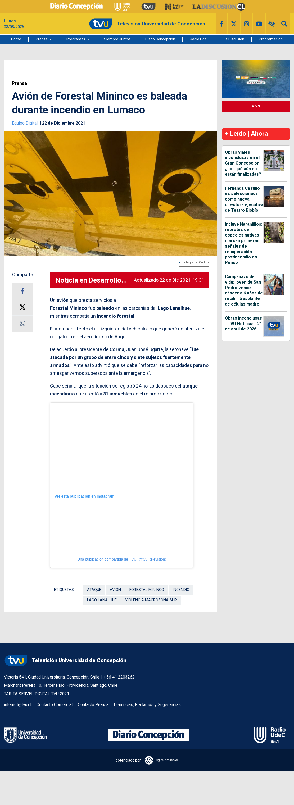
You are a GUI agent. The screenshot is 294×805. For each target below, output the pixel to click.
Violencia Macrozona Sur (151, 600)
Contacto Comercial (55, 704)
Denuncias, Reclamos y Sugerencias (147, 704)
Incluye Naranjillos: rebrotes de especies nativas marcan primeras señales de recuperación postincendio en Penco (243, 243)
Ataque (94, 590)
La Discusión (234, 39)
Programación (271, 39)
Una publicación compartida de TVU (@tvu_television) (121, 559)
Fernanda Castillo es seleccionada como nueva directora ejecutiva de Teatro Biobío (244, 199)
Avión (115, 590)
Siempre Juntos (117, 39)
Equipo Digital (25, 123)
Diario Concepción (160, 39)
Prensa (42, 39)
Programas (75, 39)
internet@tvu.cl (17, 704)
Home (16, 39)
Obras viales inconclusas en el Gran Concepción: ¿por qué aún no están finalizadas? (243, 163)
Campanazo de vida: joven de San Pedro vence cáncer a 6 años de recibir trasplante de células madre (244, 290)
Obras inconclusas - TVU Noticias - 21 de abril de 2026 (243, 324)
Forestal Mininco (146, 590)
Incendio (181, 590)
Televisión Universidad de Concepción (65, 660)
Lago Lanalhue (102, 600)
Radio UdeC (199, 39)
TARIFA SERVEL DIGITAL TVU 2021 (36, 693)
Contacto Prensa (93, 704)
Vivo (256, 105)
